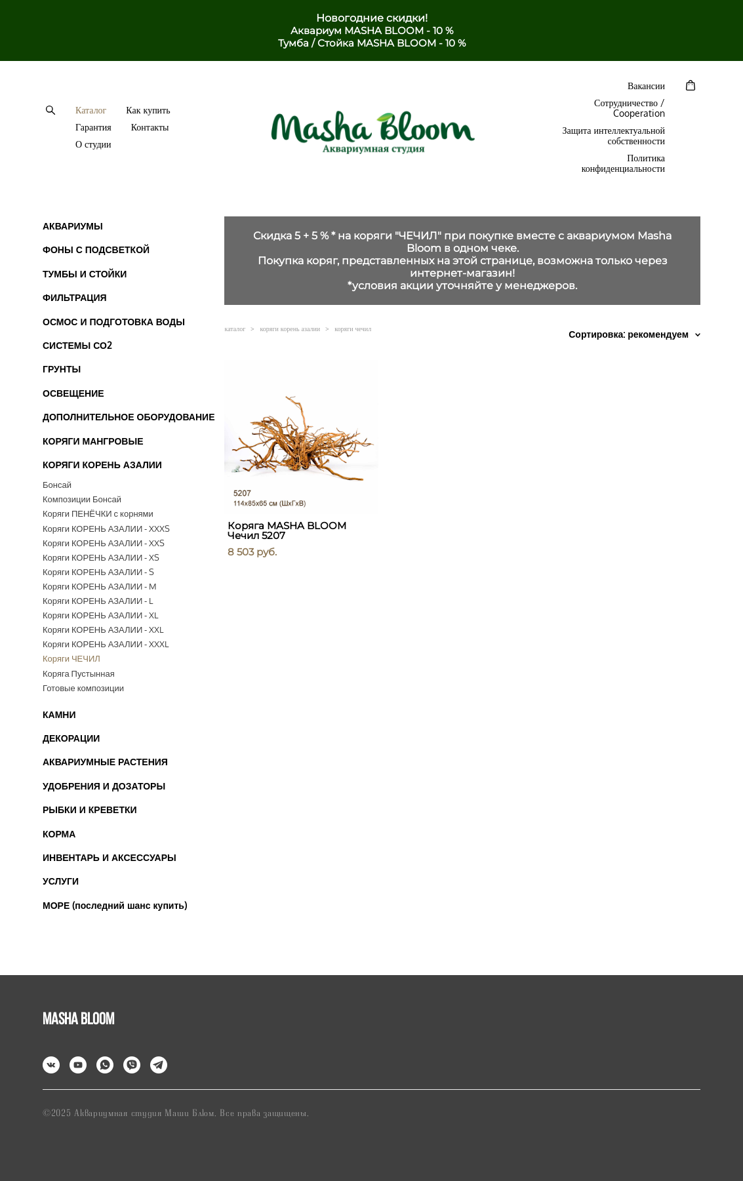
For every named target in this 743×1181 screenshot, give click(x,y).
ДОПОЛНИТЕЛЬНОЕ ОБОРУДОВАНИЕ (128, 416)
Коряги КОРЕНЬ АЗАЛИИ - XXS (104, 543)
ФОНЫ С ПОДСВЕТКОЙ (96, 249)
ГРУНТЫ (62, 368)
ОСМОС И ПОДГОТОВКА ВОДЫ (114, 321)
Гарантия (93, 127)
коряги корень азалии (290, 328)
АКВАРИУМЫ (73, 225)
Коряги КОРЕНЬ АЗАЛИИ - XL (100, 615)
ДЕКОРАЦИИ (71, 738)
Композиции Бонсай (82, 499)
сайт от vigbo (371, 1150)
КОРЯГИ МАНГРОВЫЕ (93, 441)
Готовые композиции (83, 688)
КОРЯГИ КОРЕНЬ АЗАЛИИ (102, 464)
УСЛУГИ (61, 881)
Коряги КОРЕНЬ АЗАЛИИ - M (100, 586)
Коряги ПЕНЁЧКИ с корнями (98, 513)
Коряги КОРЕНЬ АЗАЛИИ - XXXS (106, 528)
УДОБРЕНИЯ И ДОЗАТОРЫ (104, 785)
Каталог (90, 110)
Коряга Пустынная (79, 673)
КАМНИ (59, 714)
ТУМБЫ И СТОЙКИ (85, 273)
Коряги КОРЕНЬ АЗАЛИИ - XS (101, 557)
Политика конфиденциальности (623, 163)
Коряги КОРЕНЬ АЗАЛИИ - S (98, 572)
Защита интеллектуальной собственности (613, 135)
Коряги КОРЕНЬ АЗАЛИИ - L (98, 600)
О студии (93, 144)
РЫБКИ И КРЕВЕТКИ (90, 809)
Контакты (150, 127)
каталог (234, 328)
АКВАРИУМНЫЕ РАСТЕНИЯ (105, 761)
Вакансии (646, 86)
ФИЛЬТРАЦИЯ (75, 297)
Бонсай (57, 484)
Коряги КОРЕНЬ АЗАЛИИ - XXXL (106, 644)
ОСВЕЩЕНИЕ (73, 393)
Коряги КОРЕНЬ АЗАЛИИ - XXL (103, 629)
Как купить (148, 110)
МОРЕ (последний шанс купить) (115, 905)
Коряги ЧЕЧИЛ (71, 658)
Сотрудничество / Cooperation (629, 108)
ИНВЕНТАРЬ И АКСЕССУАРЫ (109, 857)
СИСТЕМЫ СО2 (77, 345)
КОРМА (59, 833)
